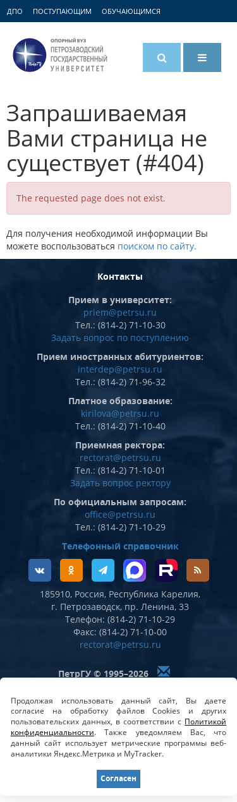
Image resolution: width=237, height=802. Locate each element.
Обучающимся (131, 11)
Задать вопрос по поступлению (120, 338)
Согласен (118, 778)
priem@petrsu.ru (120, 312)
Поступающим (62, 11)
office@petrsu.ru (120, 514)
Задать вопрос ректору (120, 483)
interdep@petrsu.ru (120, 369)
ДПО (15, 11)
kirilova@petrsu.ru (120, 413)
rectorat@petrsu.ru (120, 458)
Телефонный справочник (120, 546)
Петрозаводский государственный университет (60, 55)
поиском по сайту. (157, 246)
